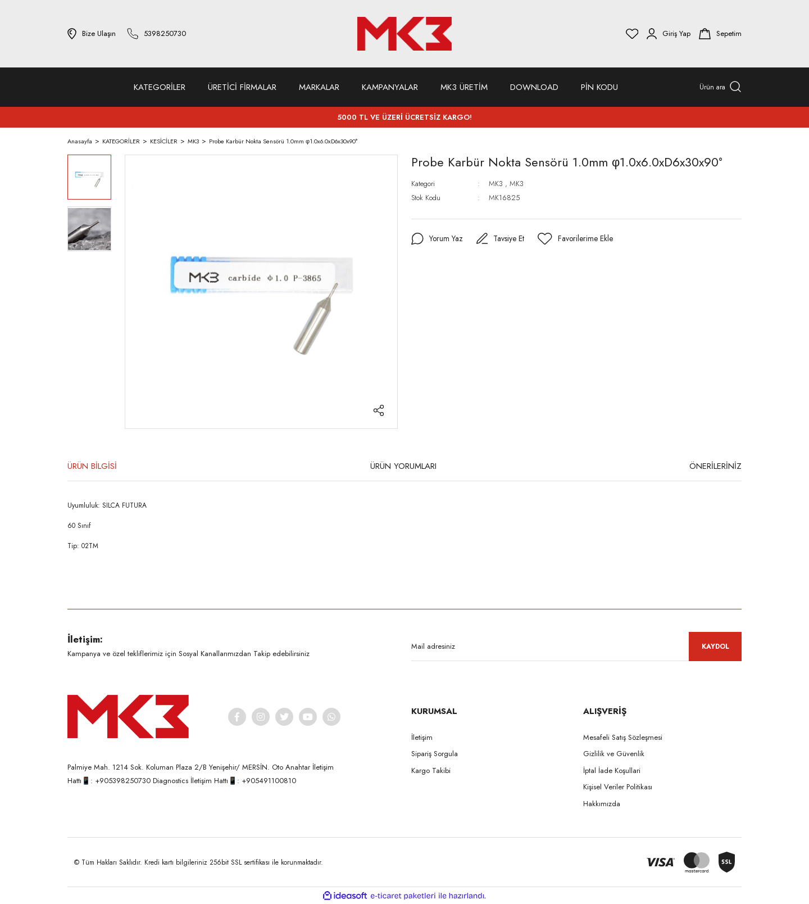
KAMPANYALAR (390, 87)
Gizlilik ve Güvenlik (613, 753)
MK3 (496, 183)
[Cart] (720, 33)
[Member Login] (668, 33)
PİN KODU (599, 87)
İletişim (422, 737)
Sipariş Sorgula (434, 753)
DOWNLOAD (534, 87)
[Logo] (404, 34)
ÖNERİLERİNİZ (715, 466)
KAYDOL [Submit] (715, 646)
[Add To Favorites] (576, 239)
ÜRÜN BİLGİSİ (92, 466)
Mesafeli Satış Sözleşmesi (622, 737)
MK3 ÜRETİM (464, 87)
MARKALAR (319, 87)
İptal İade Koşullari (611, 770)
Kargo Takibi (431, 770)
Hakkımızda (601, 803)
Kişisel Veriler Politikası (617, 786)
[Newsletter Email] (576, 646)
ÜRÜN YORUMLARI (403, 466)
